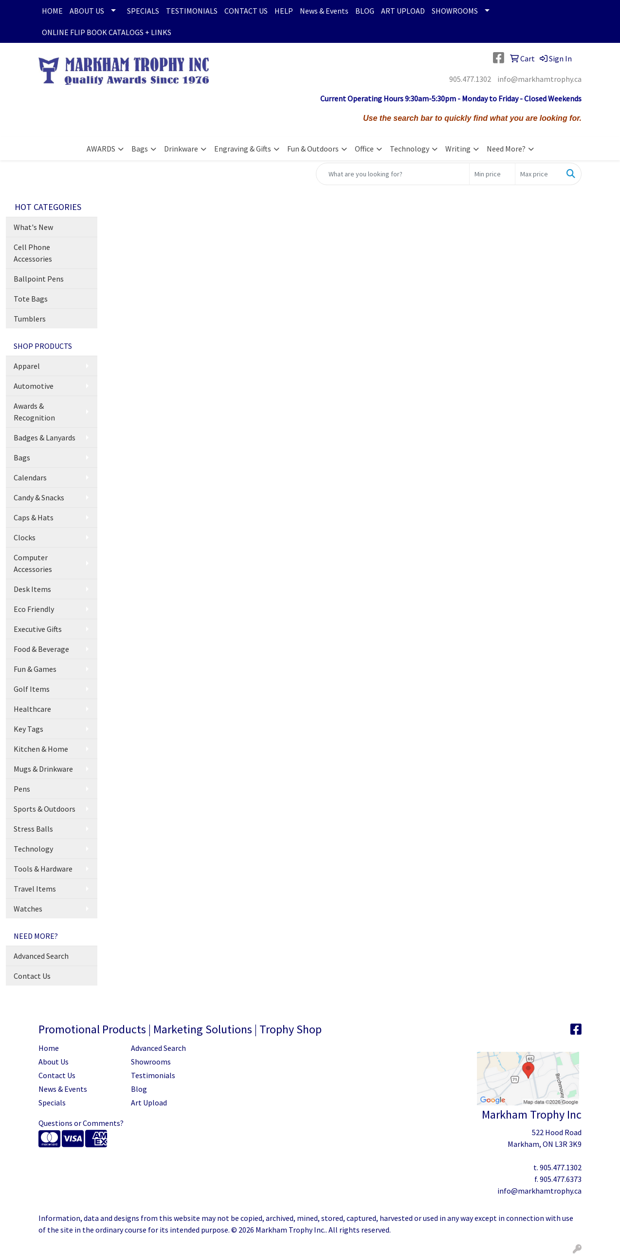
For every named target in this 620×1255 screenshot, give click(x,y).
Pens (22, 789)
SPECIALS (143, 11)
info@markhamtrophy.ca (539, 79)
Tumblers (30, 318)
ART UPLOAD (403, 11)
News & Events (324, 11)
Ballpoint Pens (39, 279)
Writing (458, 148)
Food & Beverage (41, 649)
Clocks (25, 537)
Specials (52, 1102)
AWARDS (101, 148)
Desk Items (32, 589)
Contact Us (32, 976)
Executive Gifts (38, 629)
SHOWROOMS (455, 11)
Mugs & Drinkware (43, 769)
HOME (52, 11)
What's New (33, 227)
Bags (139, 148)
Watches (28, 908)
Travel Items (35, 889)
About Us (53, 1061)
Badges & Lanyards (44, 437)
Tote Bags (31, 299)
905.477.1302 (470, 79)
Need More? (506, 148)
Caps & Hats (34, 517)
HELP (283, 11)
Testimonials (153, 1075)
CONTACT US (246, 11)
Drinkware (181, 148)
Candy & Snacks (39, 497)
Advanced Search (41, 956)
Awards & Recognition (34, 411)
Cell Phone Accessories (33, 253)
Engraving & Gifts (242, 148)
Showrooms (151, 1061)
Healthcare (32, 709)
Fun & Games (35, 669)
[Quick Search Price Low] (492, 174)
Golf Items (32, 689)
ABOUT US (87, 11)
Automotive (34, 386)
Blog (139, 1089)
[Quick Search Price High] (538, 174)
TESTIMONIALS (192, 11)
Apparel (27, 366)
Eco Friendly (34, 609)
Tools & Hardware (43, 869)
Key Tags (28, 729)
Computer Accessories (33, 563)
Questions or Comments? (81, 1123)
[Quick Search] (393, 174)
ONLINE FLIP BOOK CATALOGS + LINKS (106, 32)
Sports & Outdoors (44, 809)
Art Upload (149, 1102)
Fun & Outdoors (313, 148)
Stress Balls (33, 829)
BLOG (364, 11)
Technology (409, 148)
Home (48, 1048)
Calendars (30, 477)
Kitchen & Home (41, 749)
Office (364, 148)
